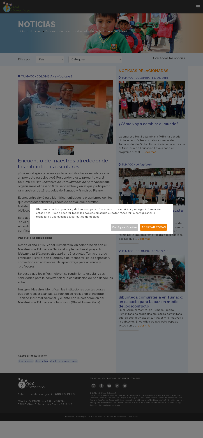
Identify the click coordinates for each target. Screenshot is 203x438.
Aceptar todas (154, 227)
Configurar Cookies (124, 227)
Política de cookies (87, 216)
